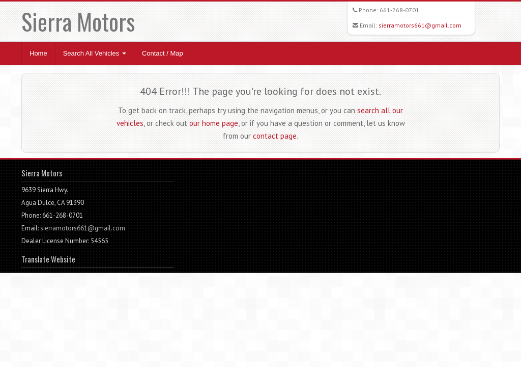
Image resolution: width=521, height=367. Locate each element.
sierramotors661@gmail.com (420, 25)
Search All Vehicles (94, 53)
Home (38, 53)
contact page (275, 136)
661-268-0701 (399, 10)
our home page (213, 123)
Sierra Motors (78, 21)
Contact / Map (162, 53)
